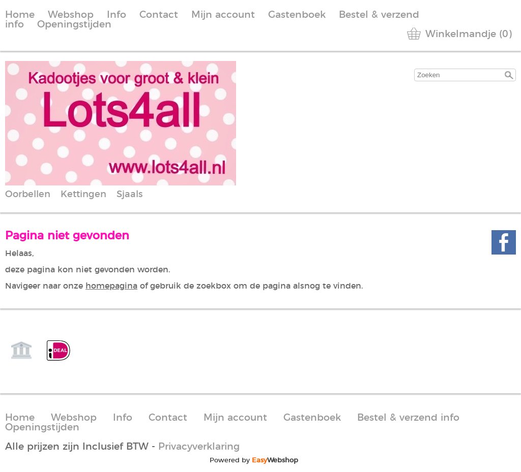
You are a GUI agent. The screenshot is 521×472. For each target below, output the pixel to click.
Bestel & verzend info (408, 418)
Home (20, 15)
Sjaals (129, 194)
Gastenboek (297, 15)
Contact (158, 15)
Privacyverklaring (199, 447)
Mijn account (223, 15)
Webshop (71, 15)
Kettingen (83, 194)
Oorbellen (27, 194)
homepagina (111, 286)
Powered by (254, 460)
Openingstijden (74, 24)
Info (116, 15)
